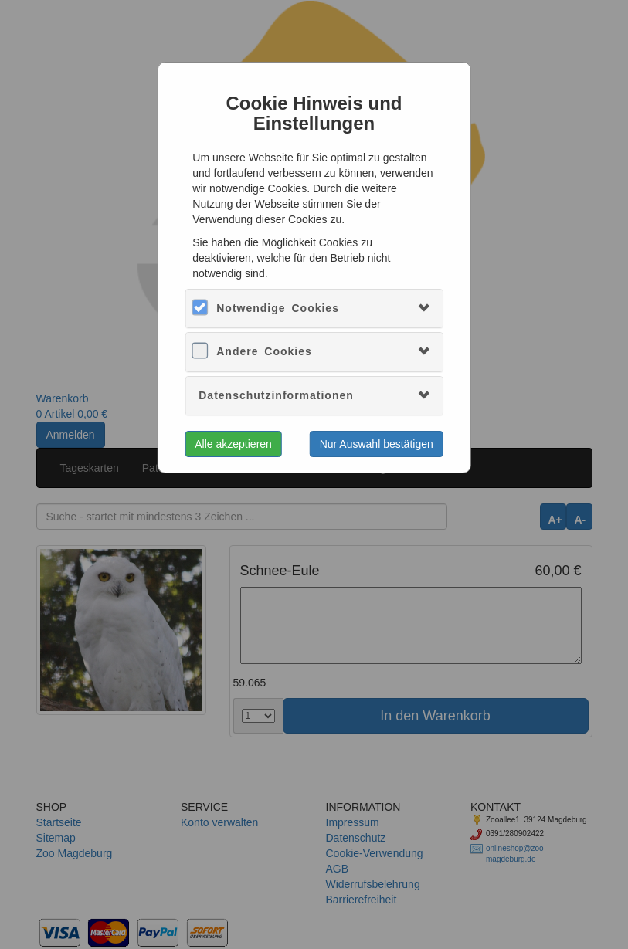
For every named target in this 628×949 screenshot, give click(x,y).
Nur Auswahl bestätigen (376, 444)
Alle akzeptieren (233, 444)
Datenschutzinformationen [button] (276, 395)
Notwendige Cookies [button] (277, 308)
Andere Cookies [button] (264, 351)
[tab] (314, 308)
